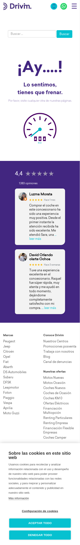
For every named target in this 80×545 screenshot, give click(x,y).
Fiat (6, 362)
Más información (19, 498)
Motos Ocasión (54, 383)
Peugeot (9, 341)
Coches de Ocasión (57, 393)
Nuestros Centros (55, 341)
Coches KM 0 (52, 398)
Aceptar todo (40, 523)
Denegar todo (40, 535)
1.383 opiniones (28, 183)
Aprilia (8, 408)
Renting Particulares (57, 418)
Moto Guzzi (11, 413)
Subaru (8, 377)
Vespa (7, 403)
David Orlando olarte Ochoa (41, 257)
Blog (46, 357)
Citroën (8, 351)
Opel (6, 357)
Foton (7, 393)
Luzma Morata (40, 194)
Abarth (8, 367)
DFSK (7, 382)
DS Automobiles (14, 372)
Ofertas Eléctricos (56, 403)
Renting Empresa (55, 423)
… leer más (49, 308)
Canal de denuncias (57, 362)
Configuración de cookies (40, 511)
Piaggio (8, 398)
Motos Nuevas (53, 378)
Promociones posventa (59, 346)
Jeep (6, 346)
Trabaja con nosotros (58, 351)
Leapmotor (11, 387)
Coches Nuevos (54, 388)
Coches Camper (54, 438)
